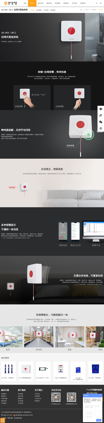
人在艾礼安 (38, 398)
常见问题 (20, 401)
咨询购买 (52, 10)
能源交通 (3, 401)
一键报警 (100, 9)
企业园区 (3, 403)
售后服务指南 (18, 418)
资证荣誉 (37, 396)
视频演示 (20, 398)
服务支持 (49, 3)
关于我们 (74, 3)
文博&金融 (4, 398)
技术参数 (39, 10)
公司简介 (37, 394)
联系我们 (83, 3)
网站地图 (10, 418)
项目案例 (57, 3)
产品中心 (32, 3)
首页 (25, 3)
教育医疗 (3, 396)
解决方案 (40, 3)
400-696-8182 (91, 393)
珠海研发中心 (28, 412)
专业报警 (93, 9)
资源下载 (20, 396)
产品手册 (46, 10)
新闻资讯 (66, 3)
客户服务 (20, 394)
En (96, 3)
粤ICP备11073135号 (6, 415)
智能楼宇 (3, 394)
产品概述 (32, 10)
